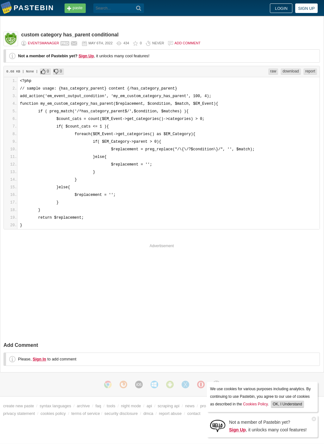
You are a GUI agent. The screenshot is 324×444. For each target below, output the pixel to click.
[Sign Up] (217, 425)
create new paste (18, 405)
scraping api (168, 405)
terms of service (86, 413)
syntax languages (55, 405)
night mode (131, 405)
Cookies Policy (255, 404)
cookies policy (53, 413)
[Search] (139, 8)
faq (98, 405)
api (149, 405)
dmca (148, 413)
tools (111, 405)
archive (83, 405)
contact (193, 413)
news (190, 405)
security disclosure (121, 413)
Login (281, 8)
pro (203, 405)
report (310, 71)
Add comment (188, 43)
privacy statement (19, 413)
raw (273, 71)
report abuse (170, 413)
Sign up (306, 8)
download (291, 71)
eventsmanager (43, 43)
